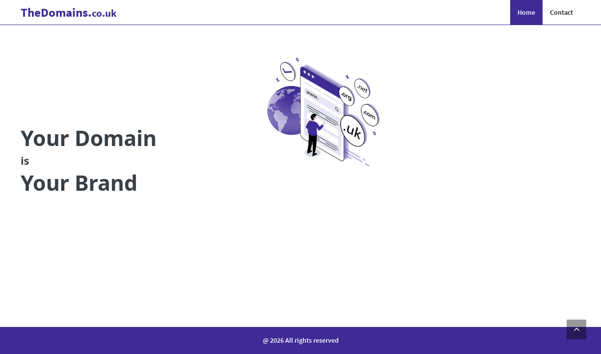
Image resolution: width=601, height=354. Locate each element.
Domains (69, 12)
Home (526, 12)
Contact (561, 12)
